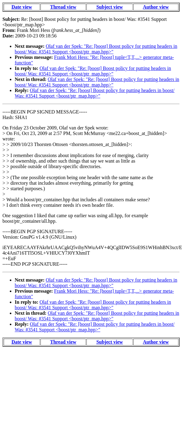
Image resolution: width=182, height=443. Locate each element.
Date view (21, 7)
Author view (156, 7)
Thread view (63, 7)
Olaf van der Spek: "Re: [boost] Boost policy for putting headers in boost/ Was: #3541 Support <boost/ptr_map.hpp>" (96, 49)
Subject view (109, 7)
